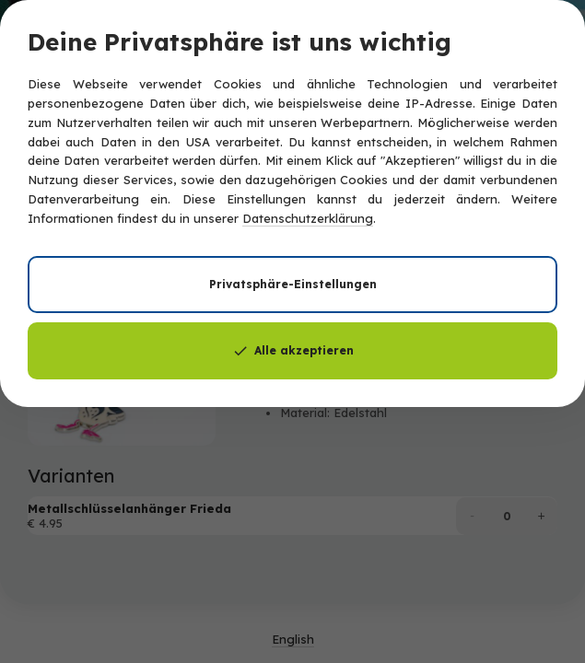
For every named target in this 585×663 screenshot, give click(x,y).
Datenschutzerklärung (307, 218)
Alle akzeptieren (293, 351)
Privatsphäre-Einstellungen (293, 284)
